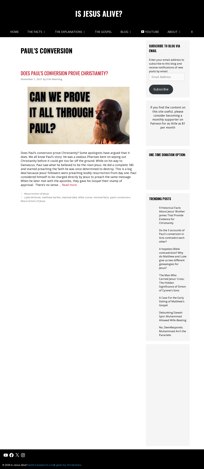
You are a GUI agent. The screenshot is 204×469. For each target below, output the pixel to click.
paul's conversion (120, 197)
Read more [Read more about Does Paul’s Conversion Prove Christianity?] (69, 185)
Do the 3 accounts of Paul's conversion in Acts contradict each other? (172, 235)
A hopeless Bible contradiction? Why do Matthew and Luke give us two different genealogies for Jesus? (172, 258)
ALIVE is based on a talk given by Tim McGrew (54, 465)
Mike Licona (85, 197)
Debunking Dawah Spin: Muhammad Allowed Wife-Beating (172, 316)
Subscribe (160, 89)
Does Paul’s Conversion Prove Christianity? (64, 73)
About (177, 31)
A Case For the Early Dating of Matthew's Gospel (171, 301)
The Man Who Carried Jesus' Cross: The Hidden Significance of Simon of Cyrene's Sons (172, 282)
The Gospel (103, 32)
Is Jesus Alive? (98, 13)
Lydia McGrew (32, 197)
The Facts (38, 31)
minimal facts (101, 197)
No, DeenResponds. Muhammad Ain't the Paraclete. (172, 331)
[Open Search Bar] (192, 31)
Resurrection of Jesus (36, 193)
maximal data (69, 197)
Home (14, 32)
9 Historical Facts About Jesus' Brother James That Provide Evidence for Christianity (172, 215)
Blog (128, 31)
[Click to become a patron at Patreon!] (168, 141)
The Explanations (72, 31)
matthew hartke (51, 197)
